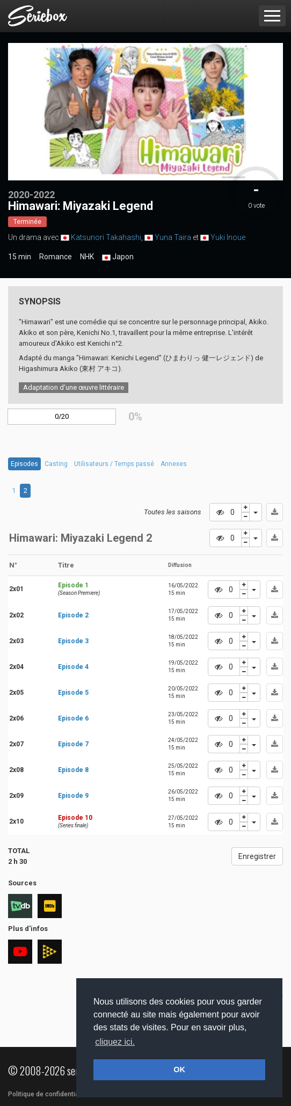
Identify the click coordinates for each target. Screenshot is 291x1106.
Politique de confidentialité (48, 1094)
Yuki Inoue (227, 237)
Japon (118, 257)
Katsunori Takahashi (106, 237)
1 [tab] (14, 490)
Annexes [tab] (174, 464)
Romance (55, 256)
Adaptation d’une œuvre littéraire (73, 387)
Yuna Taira (173, 237)
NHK (87, 256)
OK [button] (179, 1069)
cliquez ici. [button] (115, 1041)
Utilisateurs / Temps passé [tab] (114, 464)
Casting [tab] (56, 464)
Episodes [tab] (24, 464)
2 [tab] (25, 490)
